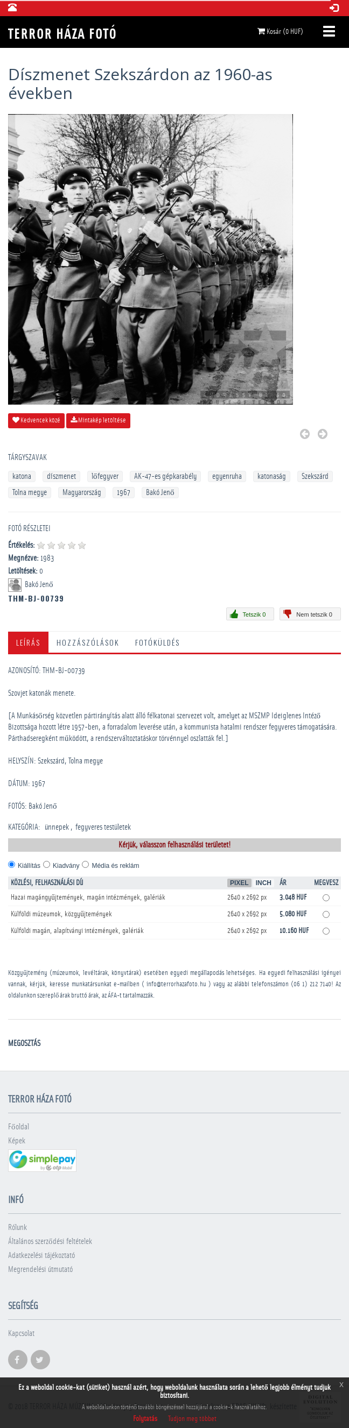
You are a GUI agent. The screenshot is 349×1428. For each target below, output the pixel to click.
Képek (16, 1141)
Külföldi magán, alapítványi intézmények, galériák (77, 931)
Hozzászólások (88, 642)
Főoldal (18, 1127)
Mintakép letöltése (98, 420)
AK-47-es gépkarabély (165, 476)
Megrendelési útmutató (40, 1270)
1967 (123, 493)
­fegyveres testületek (103, 827)
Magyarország (81, 493)
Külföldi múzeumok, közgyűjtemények (61, 914)
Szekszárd (315, 476)
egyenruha (227, 476)
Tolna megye (29, 493)
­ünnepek (57, 827)
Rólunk (17, 1228)
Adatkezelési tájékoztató (41, 1256)
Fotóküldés (157, 642)
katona (21, 476)
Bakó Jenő (160, 493)
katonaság (271, 476)
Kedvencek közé (36, 420)
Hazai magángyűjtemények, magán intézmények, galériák (88, 897)
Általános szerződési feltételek (50, 1242)
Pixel (239, 883)
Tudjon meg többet (192, 1419)
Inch (263, 883)
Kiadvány (66, 865)
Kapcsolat (21, 1334)
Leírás (28, 642)
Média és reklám (115, 865)
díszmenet (61, 476)
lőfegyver (105, 476)
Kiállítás (29, 865)
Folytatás (145, 1419)
